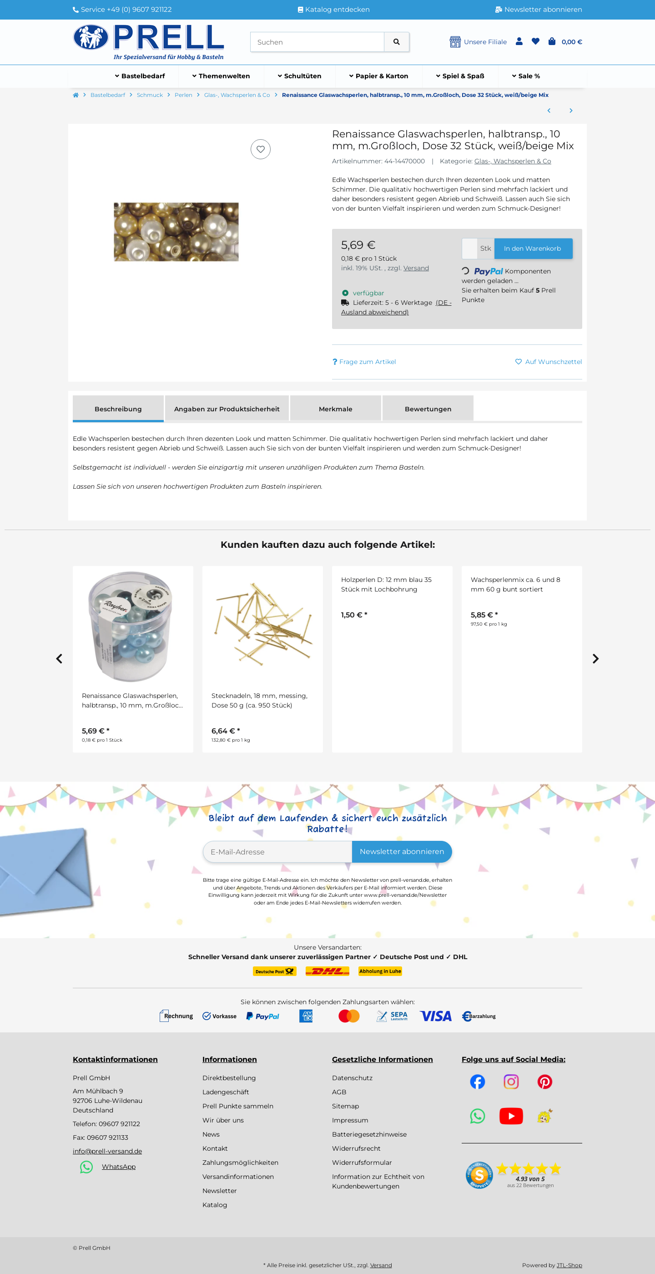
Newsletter (219, 1191)
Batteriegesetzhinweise (369, 1134)
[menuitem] (140, 76)
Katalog (214, 1205)
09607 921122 (119, 1124)
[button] (519, 41)
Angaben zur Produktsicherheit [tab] (227, 409)
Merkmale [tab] (336, 409)
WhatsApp (119, 1167)
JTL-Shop (569, 1265)
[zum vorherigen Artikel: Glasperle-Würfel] (549, 111)
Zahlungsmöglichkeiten (240, 1162)
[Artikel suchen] (396, 42)
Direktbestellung (229, 1078)
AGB (339, 1092)
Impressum (350, 1120)
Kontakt (215, 1148)
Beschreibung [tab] (118, 409)
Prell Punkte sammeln (237, 1106)
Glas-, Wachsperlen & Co (512, 161)
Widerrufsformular (362, 1162)
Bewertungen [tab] (428, 409)
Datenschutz (352, 1078)
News (211, 1134)
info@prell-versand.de (107, 1151)
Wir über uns (223, 1120)
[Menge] (469, 248)
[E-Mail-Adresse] (278, 852)
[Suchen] (317, 42)
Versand (416, 268)
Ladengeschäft (225, 1092)
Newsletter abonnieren (402, 851)
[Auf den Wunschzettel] (261, 149)
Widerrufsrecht (356, 1148)
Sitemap (345, 1106)
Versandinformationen (238, 1177)
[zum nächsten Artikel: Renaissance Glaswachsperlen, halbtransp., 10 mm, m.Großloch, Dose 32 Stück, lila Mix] (571, 111)
